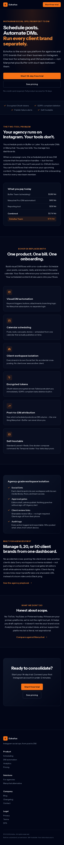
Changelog (8, 799)
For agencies (9, 779)
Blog (5, 795)
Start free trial (52, 4)
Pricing (6, 767)
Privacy (6, 815)
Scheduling (8, 756)
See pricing (32, 84)
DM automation (10, 759)
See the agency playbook (17, 583)
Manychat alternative (12, 783)
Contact (6, 803)
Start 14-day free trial (32, 76)
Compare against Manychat (32, 637)
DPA (5, 823)
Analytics (7, 763)
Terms (6, 819)
